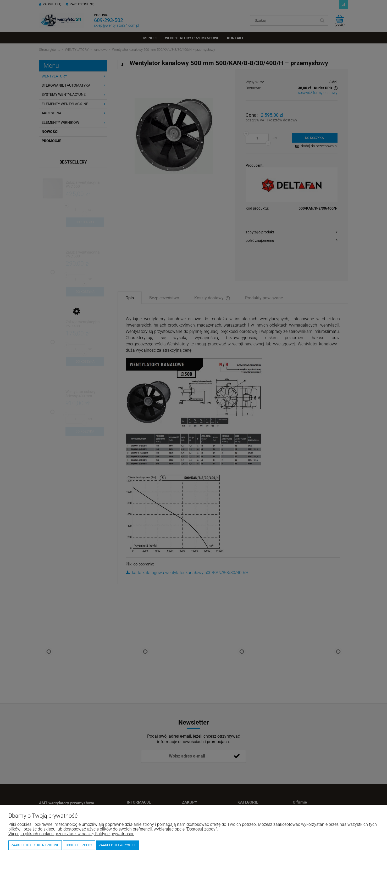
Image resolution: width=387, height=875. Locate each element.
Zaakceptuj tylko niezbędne (35, 845)
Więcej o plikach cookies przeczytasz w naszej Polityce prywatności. (71, 833)
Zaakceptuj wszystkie (117, 845)
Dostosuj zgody (79, 845)
